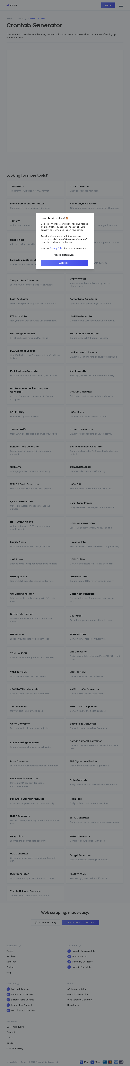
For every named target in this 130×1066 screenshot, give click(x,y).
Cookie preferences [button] (64, 254)
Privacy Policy (57, 248)
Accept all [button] (64, 262)
